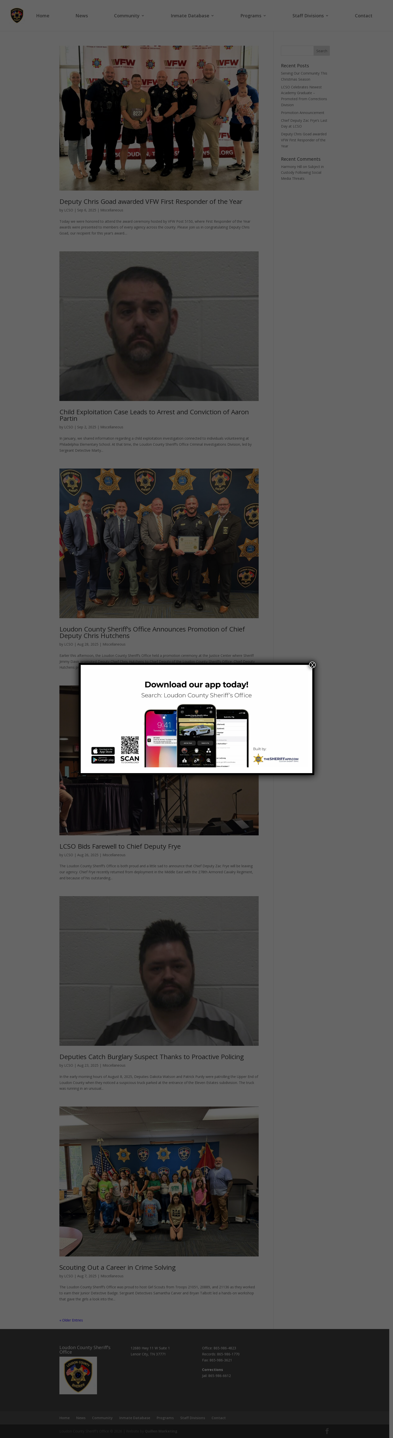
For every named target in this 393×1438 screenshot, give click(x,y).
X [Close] (312, 665)
